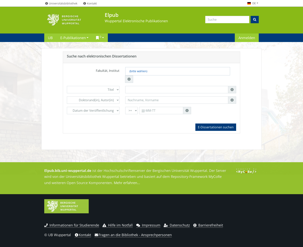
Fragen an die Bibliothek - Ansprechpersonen (133, 234)
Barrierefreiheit (208, 225)
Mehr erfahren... (127, 182)
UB (50, 37)
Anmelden (246, 37)
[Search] (227, 19)
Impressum (148, 225)
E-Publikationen (73, 37)
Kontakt (82, 234)
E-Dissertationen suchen (216, 127)
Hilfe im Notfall (117, 225)
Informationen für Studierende (71, 225)
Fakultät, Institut (107, 71)
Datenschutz (177, 225)
